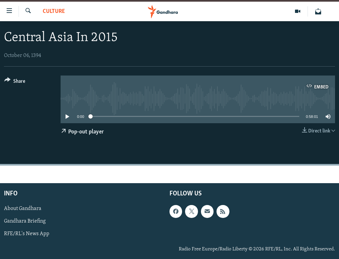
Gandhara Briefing (25, 221)
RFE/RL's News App (26, 233)
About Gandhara (22, 208)
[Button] (14, 82)
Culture (54, 11)
